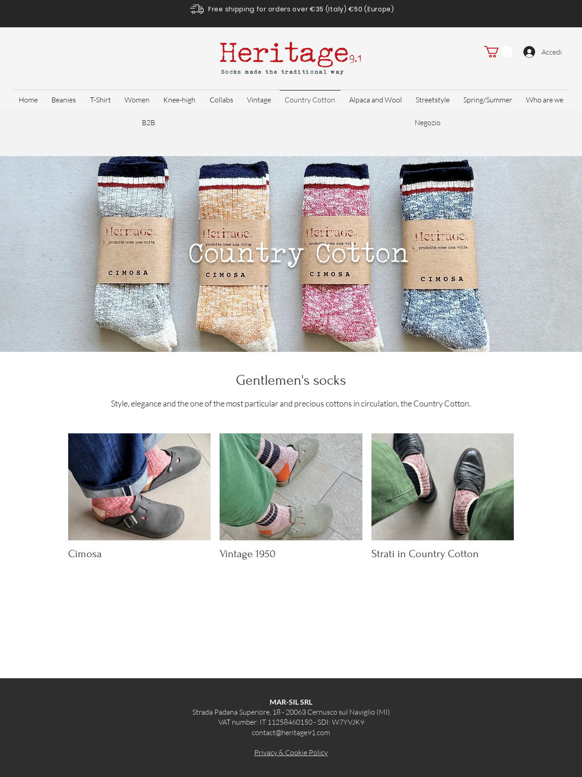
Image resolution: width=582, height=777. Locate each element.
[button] (498, 51)
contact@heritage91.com (291, 732)
